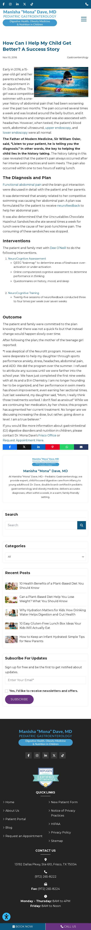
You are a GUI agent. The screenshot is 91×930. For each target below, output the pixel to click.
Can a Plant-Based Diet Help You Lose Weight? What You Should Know (47, 599)
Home (9, 802)
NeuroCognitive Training (23, 293)
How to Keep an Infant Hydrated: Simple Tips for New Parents (52, 639)
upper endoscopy (58, 128)
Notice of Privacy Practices (63, 813)
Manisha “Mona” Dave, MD (45, 471)
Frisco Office (47, 435)
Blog (8, 827)
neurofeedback (68, 205)
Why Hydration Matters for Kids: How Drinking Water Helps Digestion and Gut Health (53, 612)
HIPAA (55, 824)
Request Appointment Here (23, 440)
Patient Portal (15, 819)
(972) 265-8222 (45, 876)
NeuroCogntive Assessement (27, 258)
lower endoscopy (15, 132)
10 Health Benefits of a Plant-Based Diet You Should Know (52, 586)
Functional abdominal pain (22, 184)
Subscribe (19, 699)
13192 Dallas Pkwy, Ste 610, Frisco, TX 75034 (46, 864)
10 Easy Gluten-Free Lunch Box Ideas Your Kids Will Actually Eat (50, 626)
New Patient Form (64, 802)
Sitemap (57, 841)
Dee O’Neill (58, 248)
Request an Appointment (24, 836)
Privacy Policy (61, 832)
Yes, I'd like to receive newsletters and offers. (43, 691)
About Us (12, 810)
